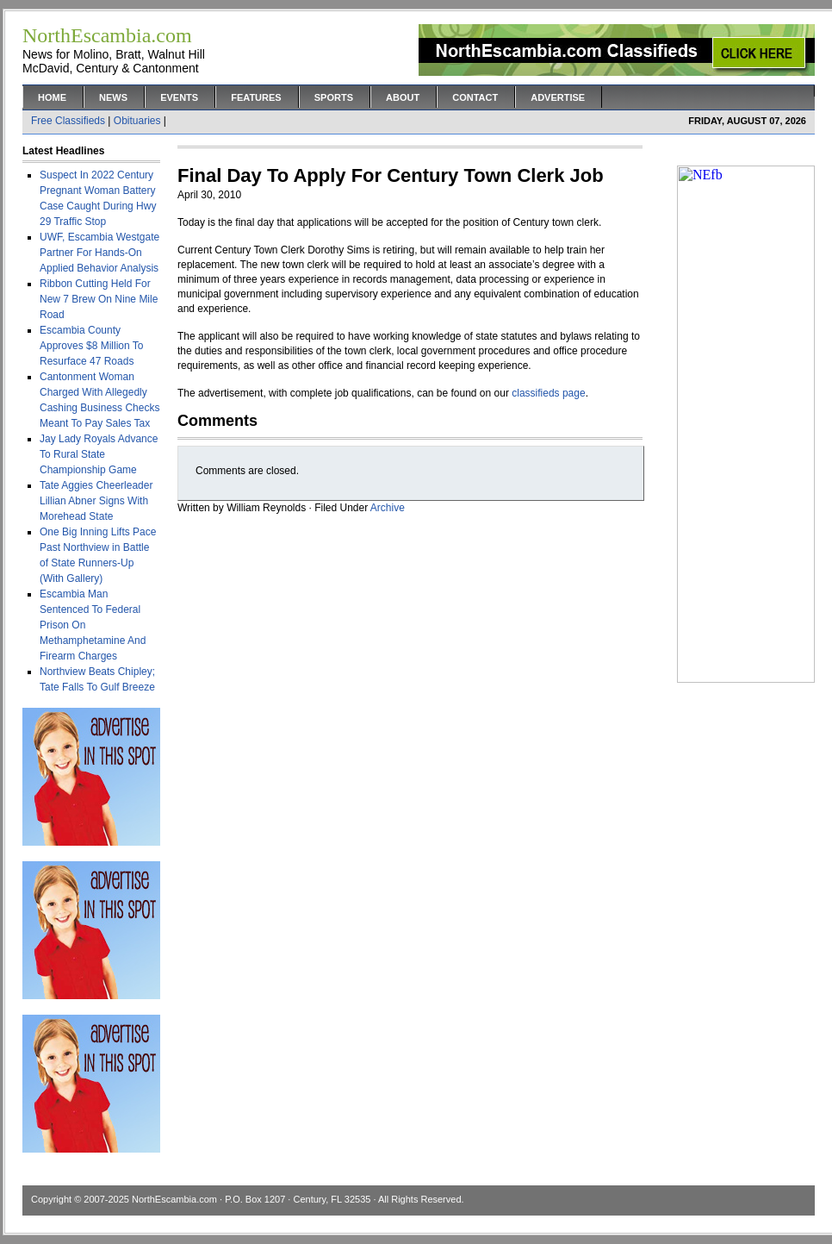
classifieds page (548, 393)
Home (52, 97)
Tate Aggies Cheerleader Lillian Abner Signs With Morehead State (96, 500)
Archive (387, 508)
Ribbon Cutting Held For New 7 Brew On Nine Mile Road (99, 299)
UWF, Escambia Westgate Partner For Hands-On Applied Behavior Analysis (99, 252)
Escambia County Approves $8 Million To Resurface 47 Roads (92, 345)
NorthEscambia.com (174, 1199)
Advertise (558, 97)
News (113, 97)
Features (256, 97)
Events (179, 97)
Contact (475, 97)
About (402, 97)
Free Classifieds (68, 121)
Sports (333, 97)
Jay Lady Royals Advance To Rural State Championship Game (99, 454)
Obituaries (137, 121)
